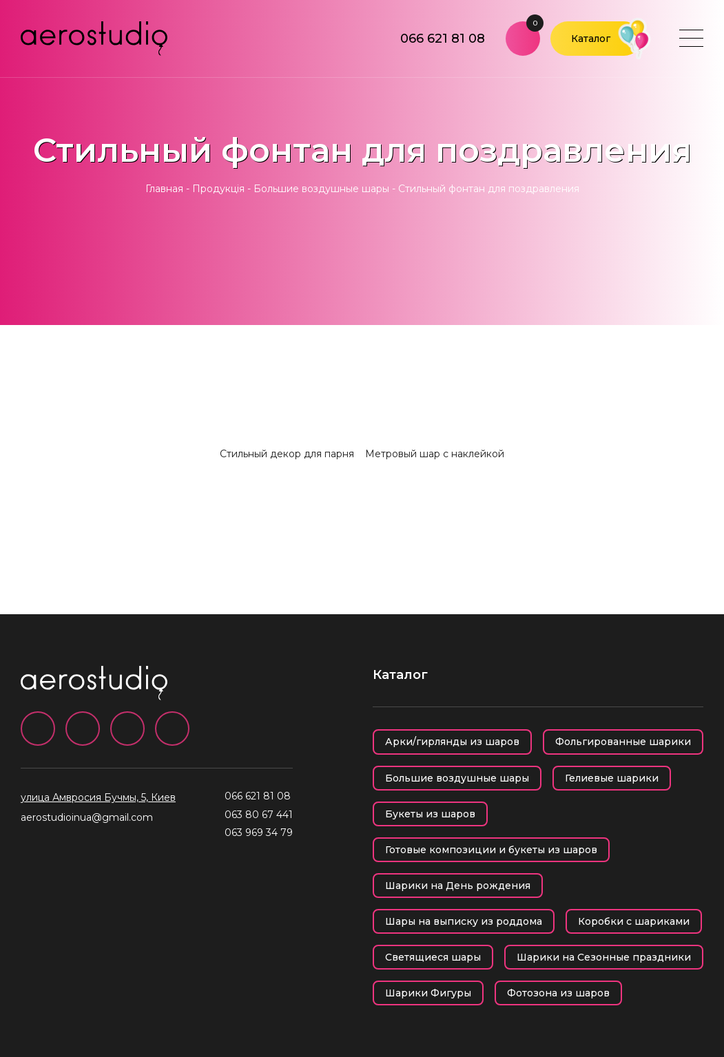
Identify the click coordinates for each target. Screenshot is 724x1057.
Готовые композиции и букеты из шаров (491, 850)
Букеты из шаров (430, 814)
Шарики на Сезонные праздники (604, 957)
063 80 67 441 (259, 814)
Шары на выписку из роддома (463, 921)
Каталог (590, 38)
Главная (164, 188)
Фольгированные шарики (623, 741)
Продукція (218, 188)
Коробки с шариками (634, 921)
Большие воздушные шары (321, 188)
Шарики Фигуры (428, 993)
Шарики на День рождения (457, 885)
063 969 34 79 (259, 832)
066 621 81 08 (442, 38)
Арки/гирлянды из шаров (452, 741)
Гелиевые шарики (612, 778)
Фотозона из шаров (558, 993)
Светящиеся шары (433, 957)
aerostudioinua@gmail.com (87, 817)
